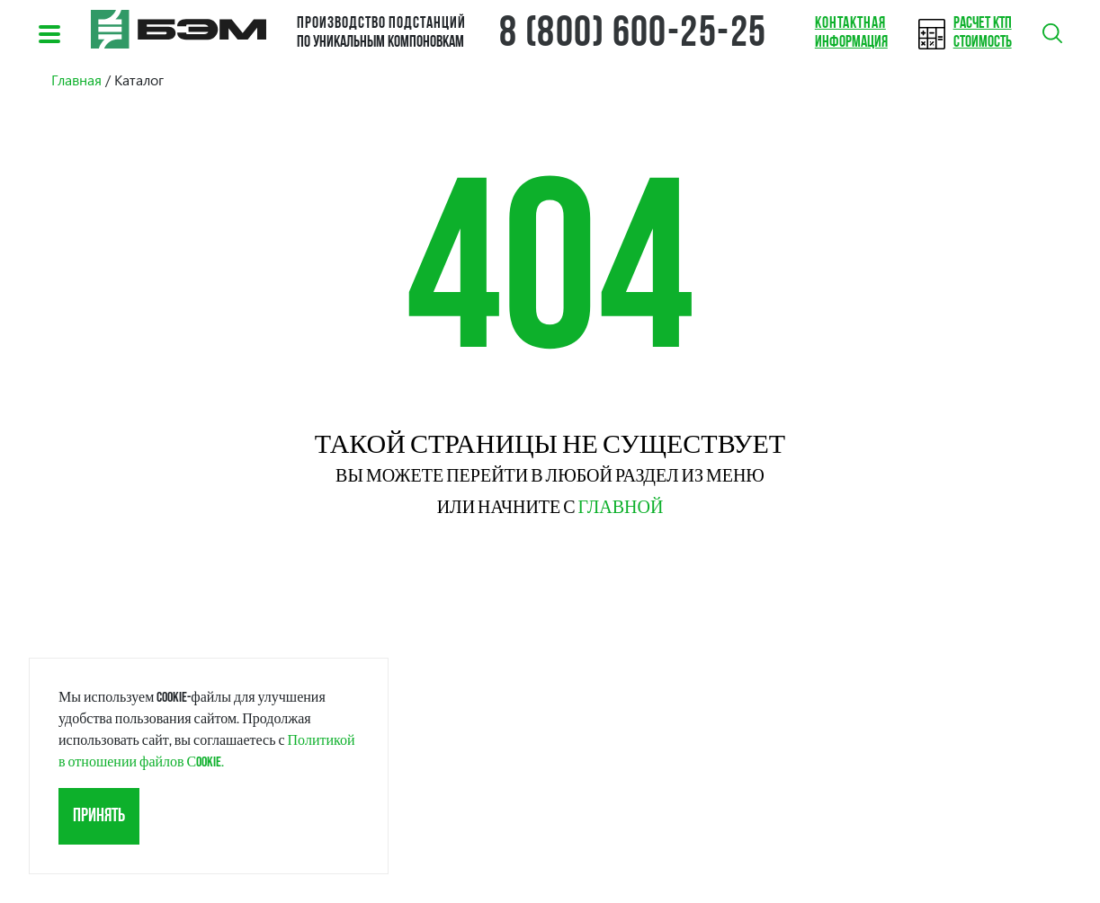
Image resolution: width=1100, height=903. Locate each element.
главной (621, 507)
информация (851, 33)
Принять (99, 816)
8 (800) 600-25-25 (632, 35)
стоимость (982, 33)
